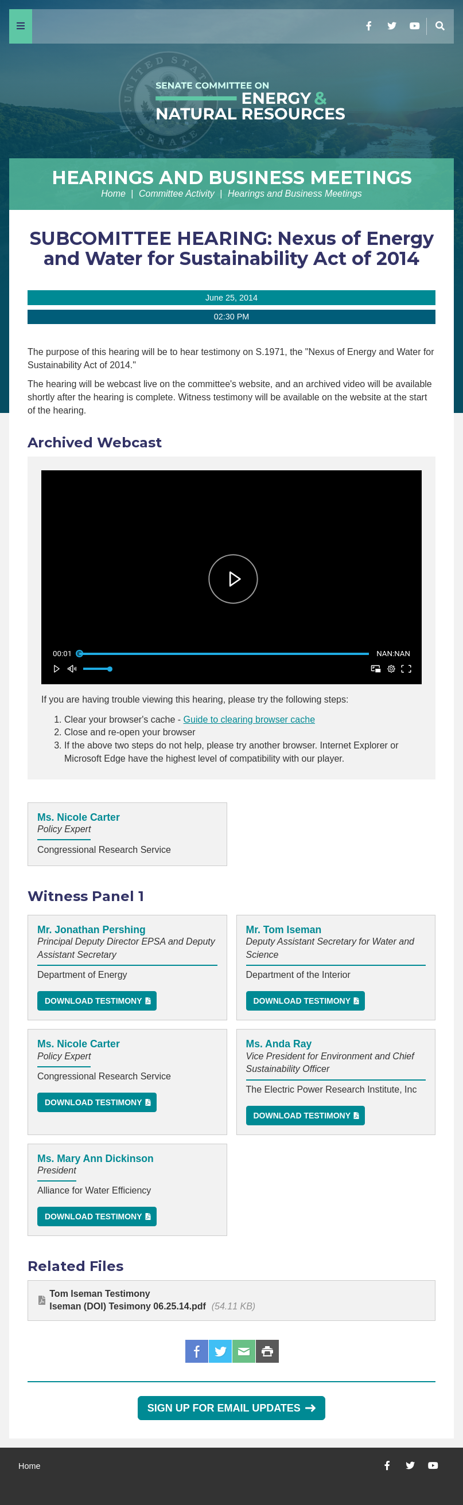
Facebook (196, 1351)
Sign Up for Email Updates (231, 1408)
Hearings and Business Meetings (232, 177)
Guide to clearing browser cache (249, 719)
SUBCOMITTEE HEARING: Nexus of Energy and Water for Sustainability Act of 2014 (232, 248)
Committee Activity (177, 193)
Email (243, 1351)
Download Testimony (93, 1000)
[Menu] (20, 26)
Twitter (220, 1351)
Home (113, 193)
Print (267, 1351)
